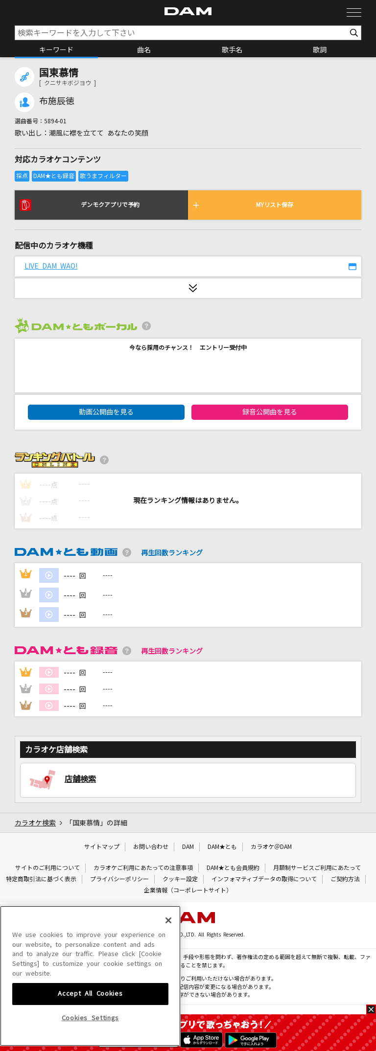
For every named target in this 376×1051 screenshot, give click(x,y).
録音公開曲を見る (269, 412)
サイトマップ (101, 847)
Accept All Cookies (90, 1024)
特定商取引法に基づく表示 (41, 879)
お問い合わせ (150, 847)
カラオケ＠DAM (271, 847)
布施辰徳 (56, 101)
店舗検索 (80, 779)
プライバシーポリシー (119, 879)
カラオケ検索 (35, 823)
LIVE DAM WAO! (50, 266)
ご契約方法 (345, 879)
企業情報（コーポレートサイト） (188, 890)
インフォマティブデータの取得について (264, 879)
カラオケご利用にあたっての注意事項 (143, 868)
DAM (188, 847)
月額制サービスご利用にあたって (317, 868)
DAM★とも (222, 847)
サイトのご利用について (47, 868)
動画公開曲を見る (106, 412)
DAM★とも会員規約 (233, 868)
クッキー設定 (180, 879)
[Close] (168, 950)
